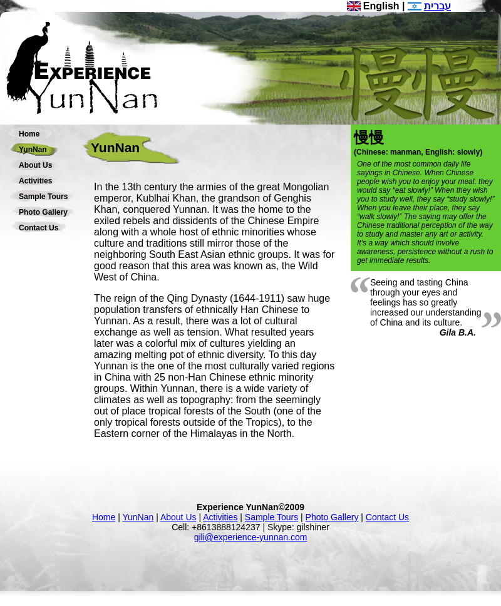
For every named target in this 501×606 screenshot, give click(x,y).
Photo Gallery (43, 212)
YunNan (33, 149)
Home (29, 134)
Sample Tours (43, 196)
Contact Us (38, 227)
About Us (35, 165)
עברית (437, 6)
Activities (35, 181)
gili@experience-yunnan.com (250, 537)
